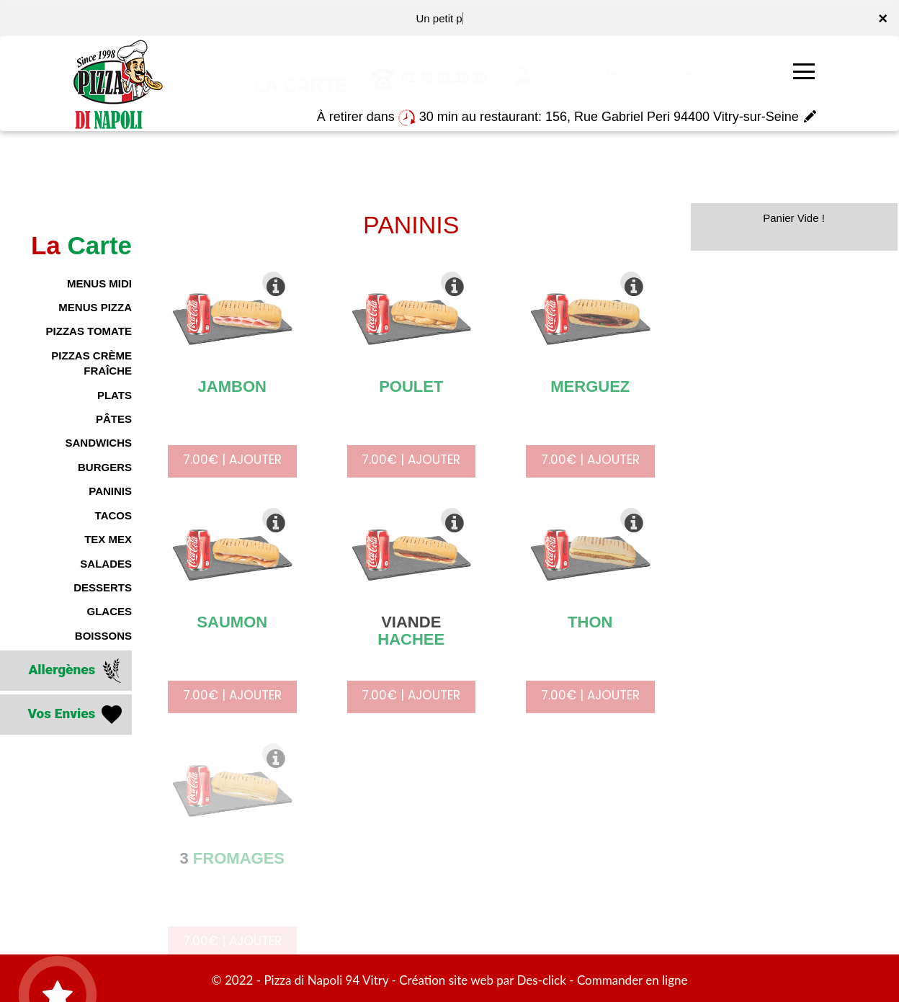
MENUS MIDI (99, 283)
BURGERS (105, 467)
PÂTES (114, 419)
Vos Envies (76, 715)
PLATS (114, 395)
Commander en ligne (632, 980)
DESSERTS (102, 587)
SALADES (106, 564)
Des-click (540, 980)
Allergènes (76, 671)
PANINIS (110, 491)
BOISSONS (103, 636)
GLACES (109, 611)
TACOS (113, 515)
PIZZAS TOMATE (89, 331)
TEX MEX (108, 539)
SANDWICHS (99, 443)
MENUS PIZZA (95, 307)
